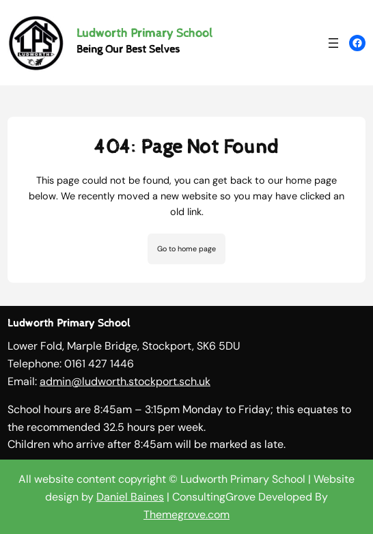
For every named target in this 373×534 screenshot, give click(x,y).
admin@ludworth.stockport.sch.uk (125, 383)
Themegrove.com (186, 514)
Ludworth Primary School (144, 33)
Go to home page (186, 248)
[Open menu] (333, 43)
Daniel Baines (130, 497)
